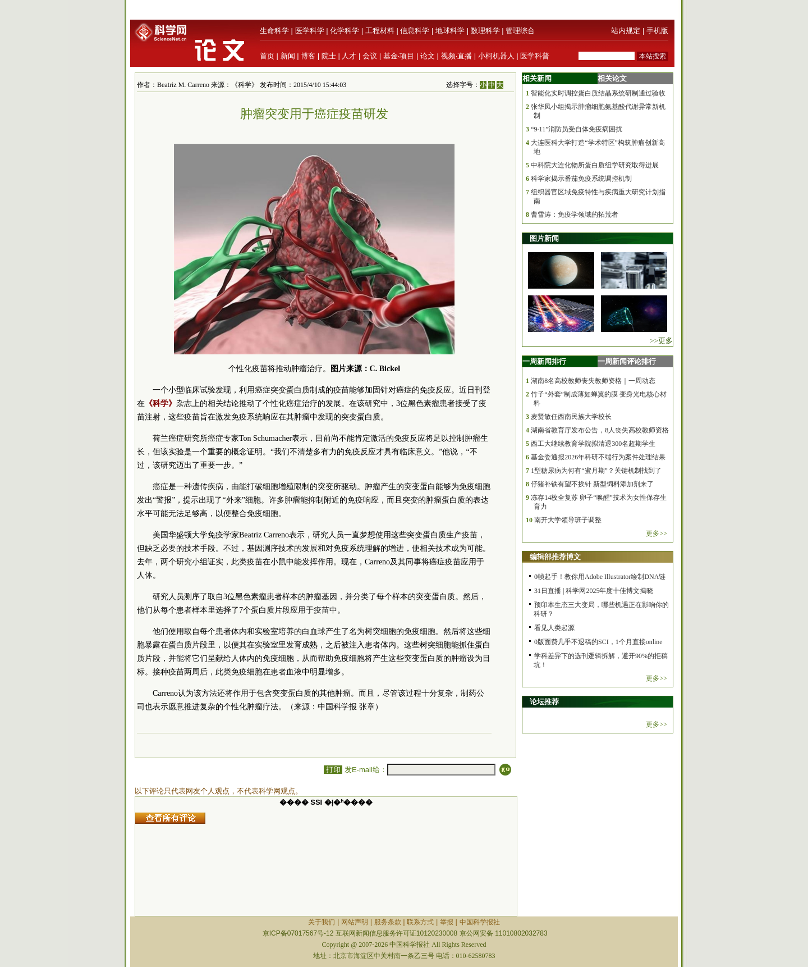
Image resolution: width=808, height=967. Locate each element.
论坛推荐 (544, 701)
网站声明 (354, 922)
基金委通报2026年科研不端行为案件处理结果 (598, 457)
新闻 (288, 56)
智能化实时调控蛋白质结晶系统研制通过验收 (598, 93)
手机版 (657, 30)
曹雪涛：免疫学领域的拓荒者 (574, 214)
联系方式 (420, 922)
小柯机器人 (496, 56)
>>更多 (661, 340)
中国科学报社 (480, 922)
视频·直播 (456, 56)
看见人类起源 (554, 628)
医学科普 (534, 56)
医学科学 (309, 30)
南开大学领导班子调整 (568, 520)
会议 (369, 56)
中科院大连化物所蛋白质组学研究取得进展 (595, 165)
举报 (446, 922)
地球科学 (450, 30)
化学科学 (344, 30)
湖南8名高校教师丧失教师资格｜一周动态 (593, 381)
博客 (308, 56)
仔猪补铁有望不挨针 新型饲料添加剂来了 (592, 484)
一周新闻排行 (544, 361)
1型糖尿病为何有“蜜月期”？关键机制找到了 (596, 471)
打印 (333, 769)
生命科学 (274, 30)
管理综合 (520, 30)
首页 (267, 56)
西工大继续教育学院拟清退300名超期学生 (593, 444)
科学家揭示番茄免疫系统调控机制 (581, 179)
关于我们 (321, 922)
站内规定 (625, 30)
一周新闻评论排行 (627, 361)
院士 (329, 56)
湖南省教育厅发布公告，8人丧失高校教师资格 (600, 430)
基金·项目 (399, 56)
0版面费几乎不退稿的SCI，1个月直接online (598, 642)
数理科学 (485, 30)
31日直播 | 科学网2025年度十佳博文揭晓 (593, 591)
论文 (427, 56)
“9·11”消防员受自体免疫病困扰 (576, 129)
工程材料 (379, 30)
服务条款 (387, 922)
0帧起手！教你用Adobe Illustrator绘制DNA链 (599, 577)
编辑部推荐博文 (555, 557)
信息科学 (414, 30)
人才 (349, 56)
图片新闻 (544, 238)
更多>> (656, 533)
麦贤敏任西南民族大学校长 (571, 417)
